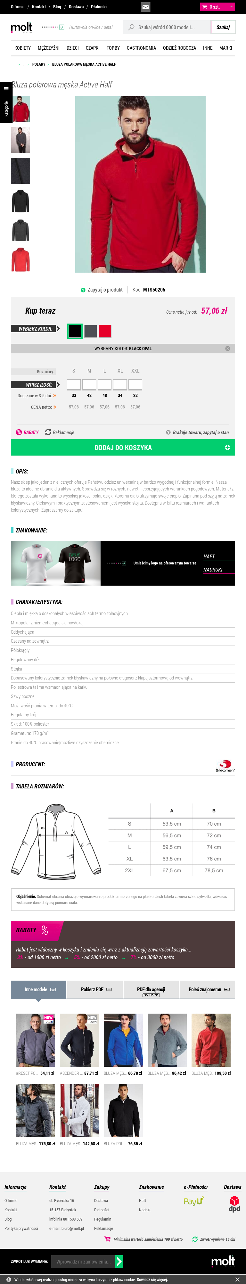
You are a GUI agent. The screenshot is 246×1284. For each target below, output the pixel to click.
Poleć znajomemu (205, 989)
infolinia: (160, 7)
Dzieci (73, 48)
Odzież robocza (179, 48)
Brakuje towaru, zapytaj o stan (201, 432)
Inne (207, 48)
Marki (225, 48)
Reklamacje (103, 1228)
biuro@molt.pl (146, 7)
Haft (142, 1200)
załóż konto (189, 7)
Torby (113, 48)
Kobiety (22, 48)
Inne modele (36, 989)
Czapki (93, 48)
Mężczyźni (49, 48)
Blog (57, 7)
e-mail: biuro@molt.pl (66, 1228)
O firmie (17, 7)
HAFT (209, 556)
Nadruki (145, 1210)
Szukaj (223, 27)
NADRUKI (212, 569)
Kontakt (39, 7)
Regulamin (102, 1219)
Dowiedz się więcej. (152, 1279)
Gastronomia (141, 48)
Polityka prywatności (21, 1228)
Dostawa (76, 7)
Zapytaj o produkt (105, 289)
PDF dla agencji (151, 989)
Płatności (99, 7)
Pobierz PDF (92, 989)
